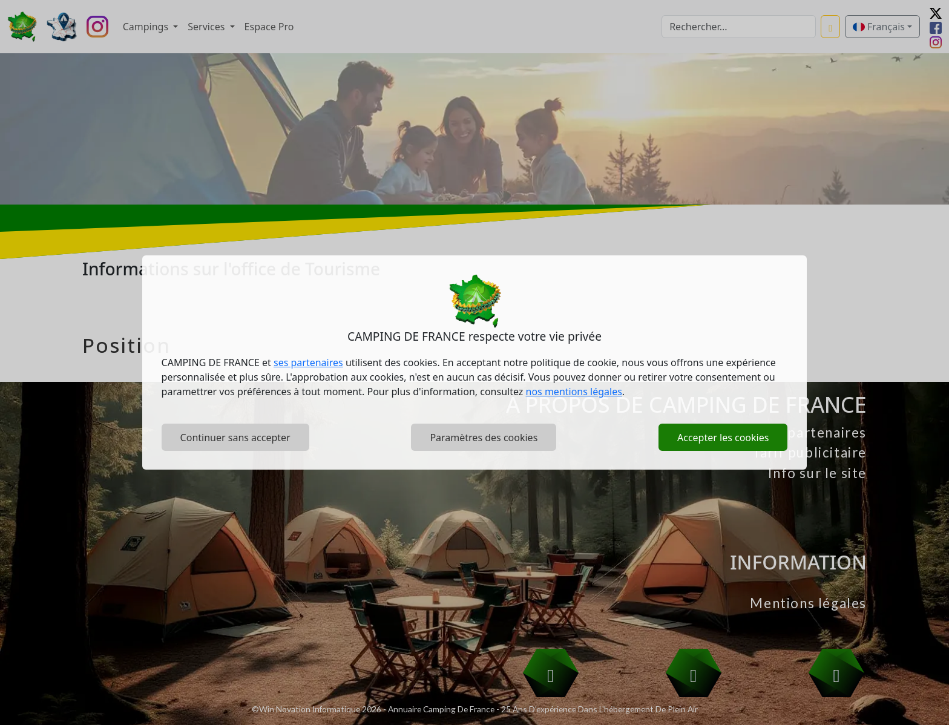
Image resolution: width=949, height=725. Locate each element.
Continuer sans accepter (235, 437)
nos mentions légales (574, 391)
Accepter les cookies (723, 437)
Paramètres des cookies (483, 437)
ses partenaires (308, 362)
